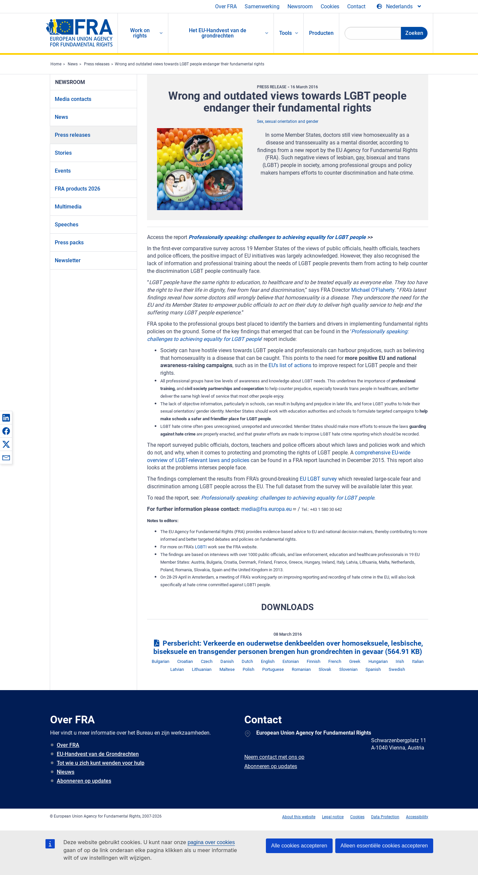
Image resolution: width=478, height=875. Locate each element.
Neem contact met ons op (274, 757)
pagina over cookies (211, 842)
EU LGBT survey (318, 479)
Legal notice (333, 817)
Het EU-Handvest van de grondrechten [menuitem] (217, 33)
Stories (63, 153)
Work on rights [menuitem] (140, 33)
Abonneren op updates (84, 781)
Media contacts (73, 99)
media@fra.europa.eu (268, 509)
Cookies (330, 6)
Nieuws (65, 772)
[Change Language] (399, 7)
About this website (298, 817)
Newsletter (68, 260)
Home (55, 64)
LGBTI (201, 546)
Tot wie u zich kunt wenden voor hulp (100, 763)
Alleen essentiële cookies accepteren (384, 845)
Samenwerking (262, 6)
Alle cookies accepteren (299, 845)
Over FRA (226, 6)
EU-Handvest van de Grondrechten (98, 754)
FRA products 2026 (77, 189)
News (73, 64)
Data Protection (385, 817)
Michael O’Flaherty (372, 290)
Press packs (69, 242)
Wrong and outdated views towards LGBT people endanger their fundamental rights (189, 64)
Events (63, 171)
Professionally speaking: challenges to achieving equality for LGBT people (277, 237)
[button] (6, 417)
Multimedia (68, 206)
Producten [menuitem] (321, 33)
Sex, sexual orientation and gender (287, 121)
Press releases (97, 64)
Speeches (66, 224)
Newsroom (300, 6)
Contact (356, 6)
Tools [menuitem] (285, 33)
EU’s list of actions (290, 365)
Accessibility (417, 817)
